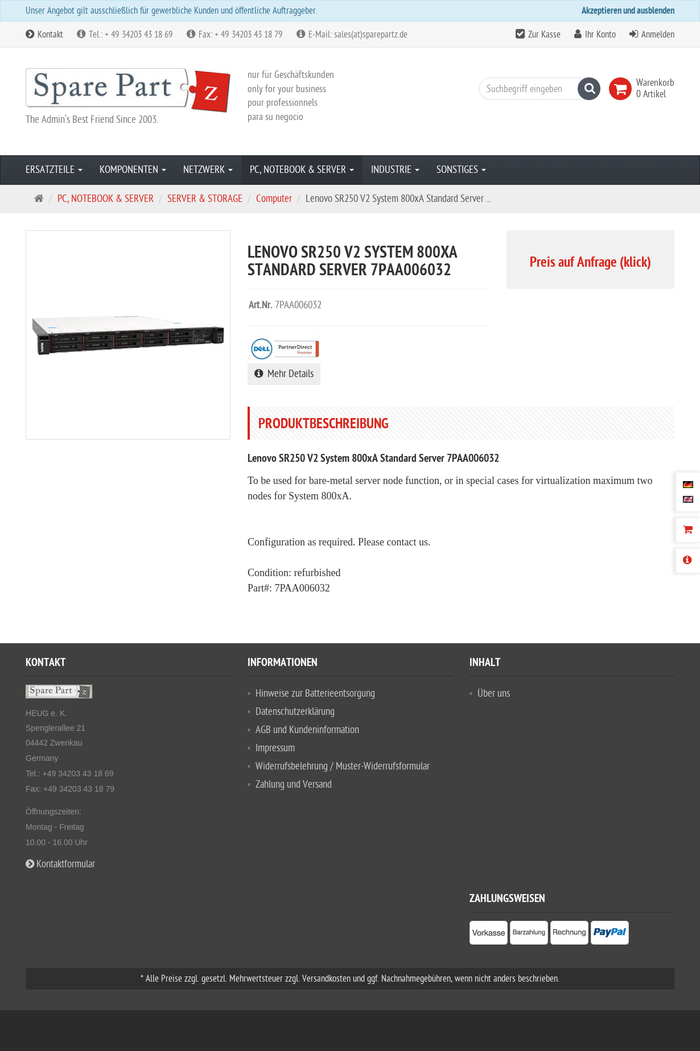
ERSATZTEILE (54, 170)
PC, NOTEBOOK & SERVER (302, 170)
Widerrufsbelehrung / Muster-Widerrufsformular (343, 766)
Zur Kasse (544, 35)
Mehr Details (284, 374)
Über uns (493, 694)
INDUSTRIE (395, 170)
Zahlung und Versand (294, 785)
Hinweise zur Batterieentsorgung (315, 694)
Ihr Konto (600, 35)
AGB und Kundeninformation (307, 730)
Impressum (275, 748)
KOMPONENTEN (133, 170)
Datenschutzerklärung (295, 712)
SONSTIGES (461, 170)
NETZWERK (208, 170)
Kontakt (44, 35)
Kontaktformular (60, 864)
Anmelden (657, 35)
